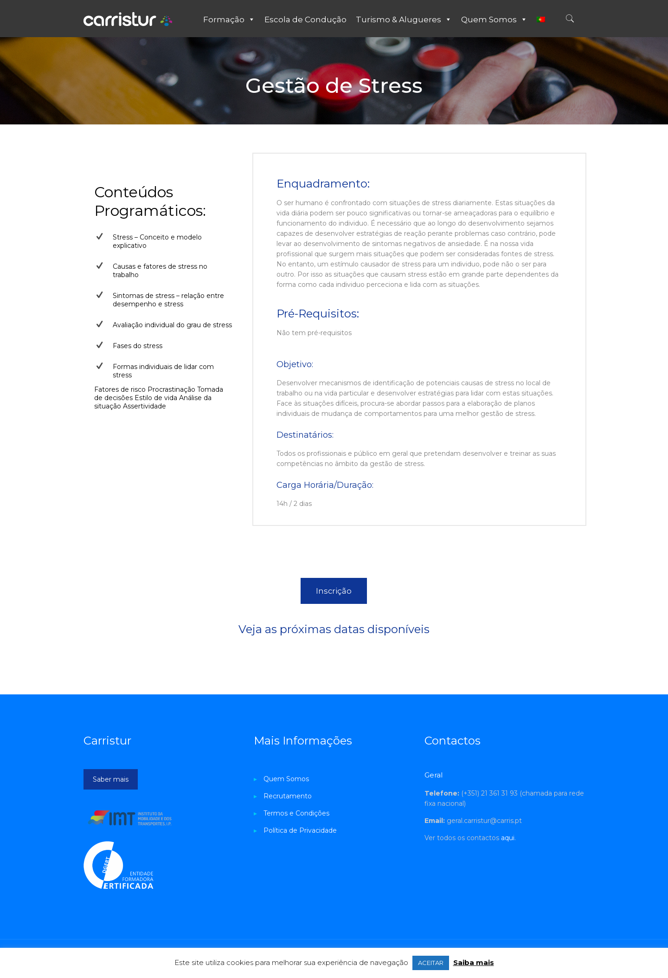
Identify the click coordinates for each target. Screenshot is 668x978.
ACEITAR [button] (430, 962)
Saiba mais (473, 962)
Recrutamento (287, 796)
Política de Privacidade (300, 830)
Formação (229, 19)
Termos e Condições (296, 813)
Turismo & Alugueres (404, 19)
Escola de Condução (305, 19)
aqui (507, 838)
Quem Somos (494, 19)
